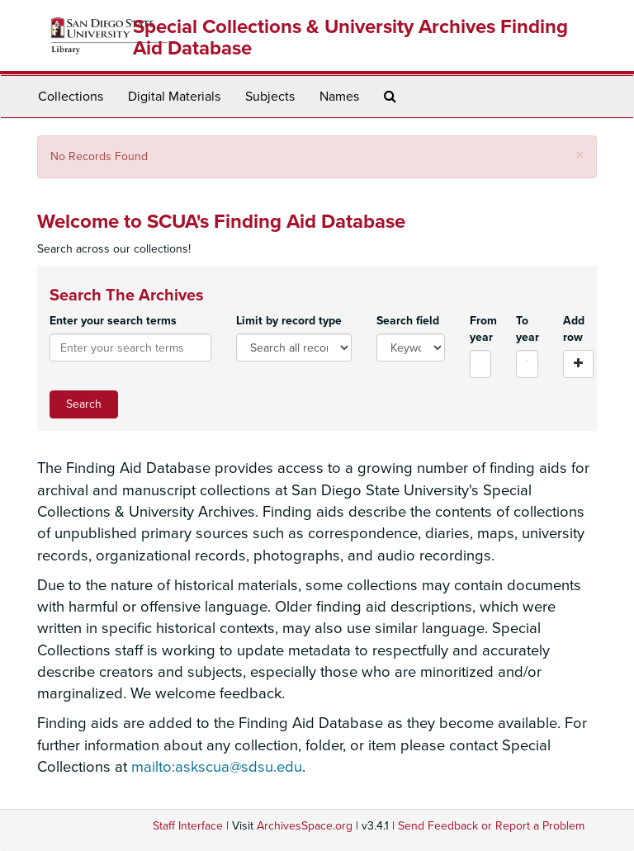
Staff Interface (188, 826)
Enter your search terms (113, 321)
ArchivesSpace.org (304, 826)
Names (339, 96)
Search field (407, 321)
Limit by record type (289, 321)
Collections (70, 96)
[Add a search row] (578, 364)
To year (527, 329)
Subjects (270, 96)
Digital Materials (174, 96)
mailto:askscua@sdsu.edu (216, 767)
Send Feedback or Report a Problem (491, 826)
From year (481, 329)
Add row (573, 329)
